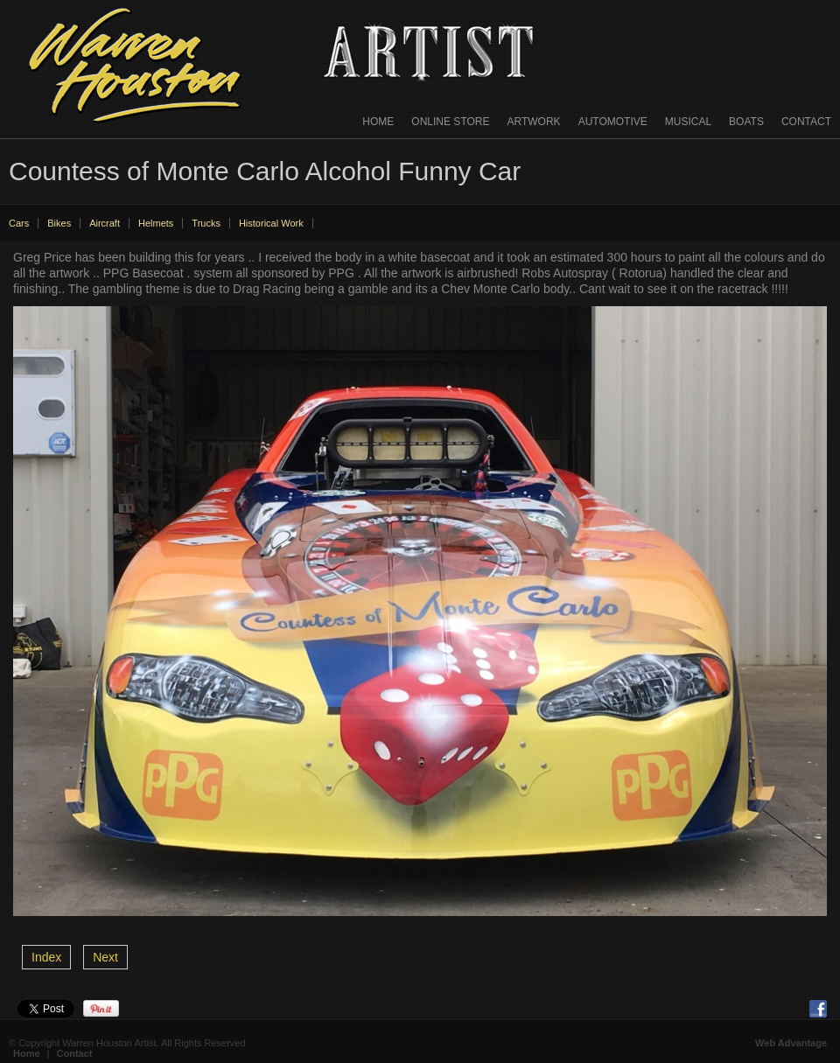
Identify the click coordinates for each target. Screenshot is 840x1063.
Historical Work (271, 223)
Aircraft (104, 223)
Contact (806, 121)
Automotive (613, 121)
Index (46, 957)
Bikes (59, 223)
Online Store (450, 121)
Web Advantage (791, 1043)
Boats (746, 121)
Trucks (206, 223)
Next (105, 957)
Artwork (534, 121)
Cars (19, 223)
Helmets (155, 223)
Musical (688, 121)
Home (378, 121)
